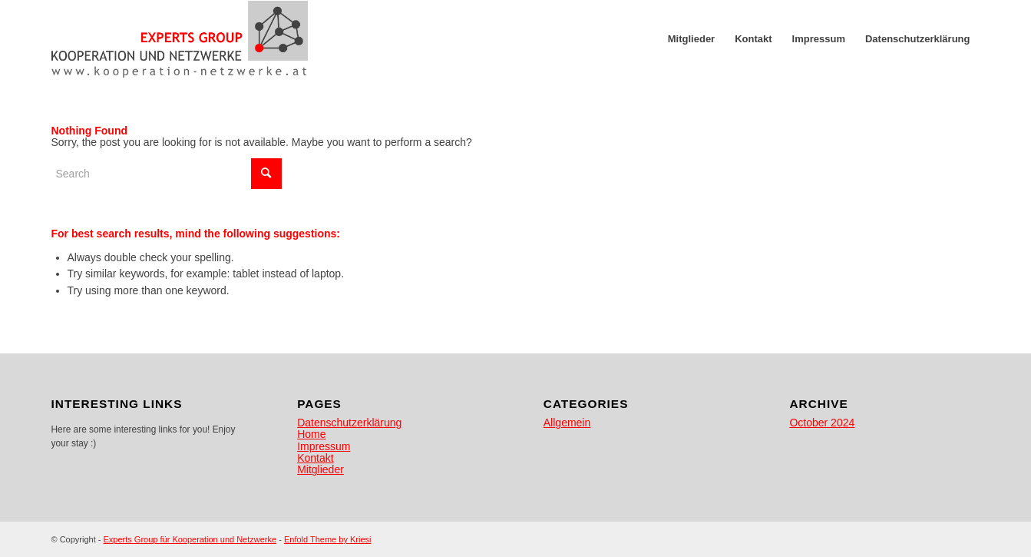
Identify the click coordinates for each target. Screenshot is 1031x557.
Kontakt (315, 458)
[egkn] (180, 39)
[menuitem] (691, 39)
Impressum (323, 446)
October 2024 (821, 422)
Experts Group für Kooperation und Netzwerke (190, 539)
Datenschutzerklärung (349, 422)
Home (311, 434)
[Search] (166, 173)
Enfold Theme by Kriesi (328, 539)
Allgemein (567, 422)
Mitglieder (320, 469)
